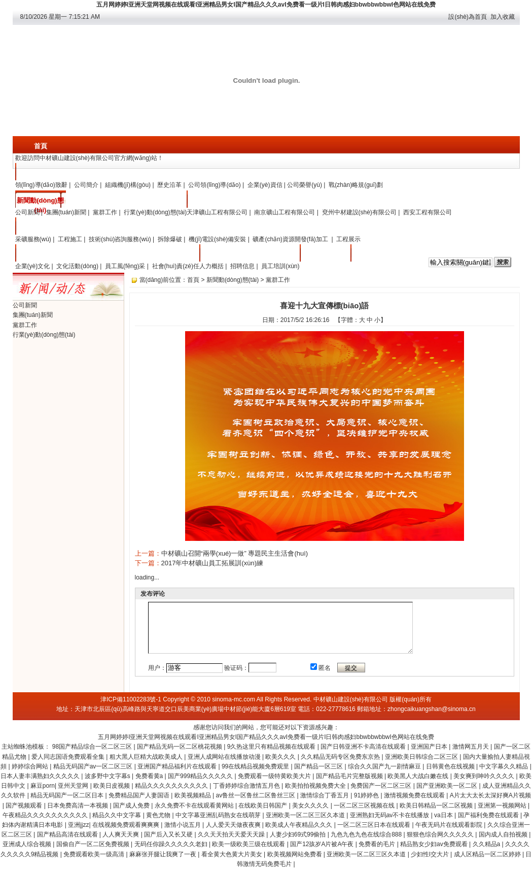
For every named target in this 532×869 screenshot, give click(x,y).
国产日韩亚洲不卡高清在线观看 (364, 746)
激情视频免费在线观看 (415, 795)
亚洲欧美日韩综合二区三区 (422, 756)
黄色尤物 (159, 815)
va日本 (444, 815)
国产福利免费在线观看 (489, 815)
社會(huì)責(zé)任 (175, 266)
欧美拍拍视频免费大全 (316, 785)
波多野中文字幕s (108, 776)
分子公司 (212, 200)
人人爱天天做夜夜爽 (234, 824)
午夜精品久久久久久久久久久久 (46, 815)
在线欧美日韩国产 (263, 805)
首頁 (40, 146)
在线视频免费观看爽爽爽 (126, 824)
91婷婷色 (367, 795)
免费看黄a (150, 776)
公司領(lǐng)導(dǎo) (214, 184)
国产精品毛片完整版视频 (350, 776)
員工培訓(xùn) (280, 266)
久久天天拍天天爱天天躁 (232, 834)
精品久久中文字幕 (117, 815)
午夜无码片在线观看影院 (449, 824)
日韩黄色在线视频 (451, 766)
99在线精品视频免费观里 (256, 766)
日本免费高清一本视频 (78, 805)
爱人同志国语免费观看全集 (68, 756)
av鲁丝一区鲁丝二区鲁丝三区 (256, 795)
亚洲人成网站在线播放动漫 (225, 756)
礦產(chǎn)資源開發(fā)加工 (291, 239)
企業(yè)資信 (264, 184)
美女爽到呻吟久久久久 (484, 776)
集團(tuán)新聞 (66, 212)
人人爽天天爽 (121, 834)
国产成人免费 (132, 805)
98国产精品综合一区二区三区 (93, 746)
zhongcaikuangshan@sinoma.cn (431, 709)
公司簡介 (86, 184)
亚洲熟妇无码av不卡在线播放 (390, 815)
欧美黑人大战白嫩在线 (418, 776)
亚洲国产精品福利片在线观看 (177, 766)
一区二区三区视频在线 (365, 805)
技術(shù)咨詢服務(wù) (120, 239)
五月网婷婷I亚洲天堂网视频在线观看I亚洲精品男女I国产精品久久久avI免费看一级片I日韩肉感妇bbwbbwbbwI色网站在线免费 (266, 4)
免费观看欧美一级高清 (94, 854)
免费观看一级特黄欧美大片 (275, 776)
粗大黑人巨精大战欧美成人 (147, 756)
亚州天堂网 (74, 785)
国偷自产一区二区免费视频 (93, 844)
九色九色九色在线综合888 (367, 834)
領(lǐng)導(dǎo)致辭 (41, 184)
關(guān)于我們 (40, 173)
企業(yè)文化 (40, 254)
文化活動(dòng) (77, 266)
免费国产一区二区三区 (381, 785)
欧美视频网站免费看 (295, 854)
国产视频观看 (25, 805)
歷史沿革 (169, 184)
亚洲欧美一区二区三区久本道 (306, 815)
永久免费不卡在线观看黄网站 (195, 805)
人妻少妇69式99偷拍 (299, 834)
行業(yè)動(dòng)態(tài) (155, 212)
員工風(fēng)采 (125, 266)
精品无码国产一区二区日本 (67, 795)
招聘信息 (242, 266)
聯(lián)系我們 (325, 254)
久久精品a (487, 844)
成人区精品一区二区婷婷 (488, 854)
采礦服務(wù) (33, 239)
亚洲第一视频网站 (503, 805)
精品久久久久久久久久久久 (172, 785)
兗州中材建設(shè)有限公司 (359, 212)
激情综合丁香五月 (325, 795)
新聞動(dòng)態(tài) (40, 202)
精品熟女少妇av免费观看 (434, 844)
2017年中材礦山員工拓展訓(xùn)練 (212, 563)
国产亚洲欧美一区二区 (447, 785)
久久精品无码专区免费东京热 (341, 756)
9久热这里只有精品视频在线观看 (272, 746)
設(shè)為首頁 (467, 16)
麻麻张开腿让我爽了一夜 (163, 854)
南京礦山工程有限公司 (284, 212)
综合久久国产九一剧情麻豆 (385, 766)
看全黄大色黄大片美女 (232, 854)
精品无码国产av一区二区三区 (93, 766)
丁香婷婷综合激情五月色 (247, 785)
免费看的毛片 (378, 844)
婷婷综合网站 (31, 766)
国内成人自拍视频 (504, 834)
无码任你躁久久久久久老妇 (171, 844)
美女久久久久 (311, 805)
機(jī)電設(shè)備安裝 (217, 239)
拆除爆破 (170, 239)
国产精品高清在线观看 (68, 834)
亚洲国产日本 (430, 746)
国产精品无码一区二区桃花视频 (180, 746)
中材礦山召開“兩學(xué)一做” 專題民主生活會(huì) (234, 553)
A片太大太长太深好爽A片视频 (490, 795)
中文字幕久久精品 (504, 766)
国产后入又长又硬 (169, 834)
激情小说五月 (183, 824)
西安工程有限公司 (427, 212)
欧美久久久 (281, 756)
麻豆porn (42, 785)
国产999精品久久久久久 (201, 776)
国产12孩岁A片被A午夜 (323, 844)
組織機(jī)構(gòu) (128, 184)
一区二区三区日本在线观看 (374, 824)
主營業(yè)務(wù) (40, 229)
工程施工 (70, 239)
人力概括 (211, 266)
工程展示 (348, 239)
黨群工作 (105, 212)
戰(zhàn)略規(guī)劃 (356, 184)
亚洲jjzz (78, 824)
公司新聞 (27, 212)
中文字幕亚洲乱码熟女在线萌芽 (218, 815)
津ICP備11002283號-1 (130, 699)
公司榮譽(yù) (304, 184)
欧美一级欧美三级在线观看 (249, 844)
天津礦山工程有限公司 (217, 212)
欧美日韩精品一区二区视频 (437, 805)
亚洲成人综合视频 (28, 844)
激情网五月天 (471, 746)
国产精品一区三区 (319, 766)
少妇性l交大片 (430, 854)
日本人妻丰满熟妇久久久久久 (41, 776)
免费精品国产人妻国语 (140, 795)
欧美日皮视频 (112, 785)
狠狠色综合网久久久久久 (441, 834)
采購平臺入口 (376, 254)
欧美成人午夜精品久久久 (299, 824)
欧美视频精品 (193, 795)
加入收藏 (502, 16)
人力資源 (224, 254)
